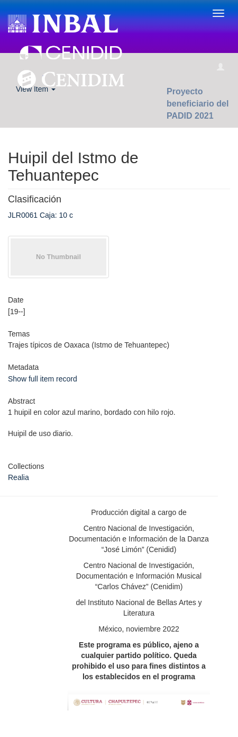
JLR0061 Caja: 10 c (40, 215)
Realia (18, 477)
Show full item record (42, 379)
